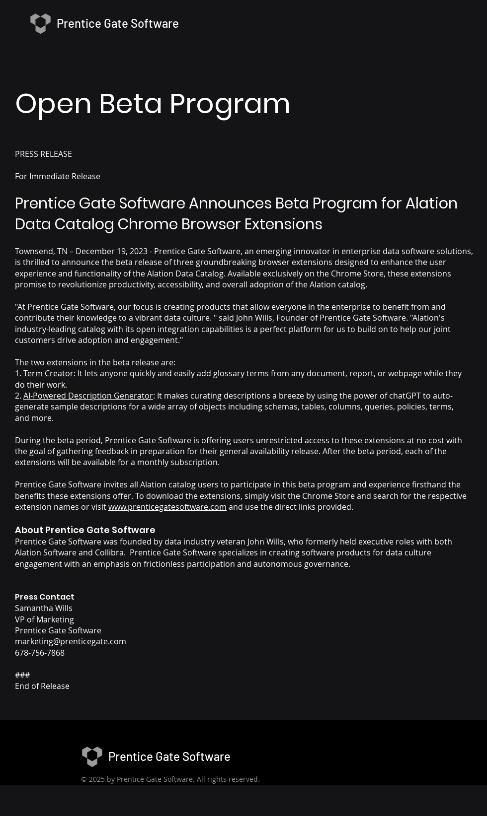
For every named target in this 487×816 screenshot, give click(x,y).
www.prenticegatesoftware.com (167, 506)
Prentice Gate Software (169, 756)
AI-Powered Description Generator (88, 395)
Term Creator (48, 373)
